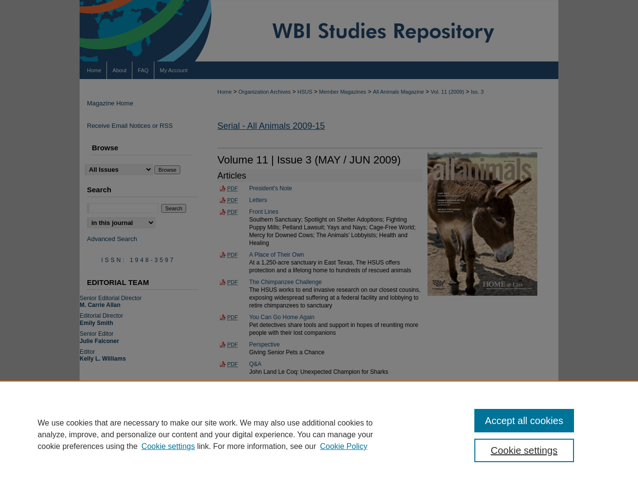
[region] (319, 434)
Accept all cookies (524, 420)
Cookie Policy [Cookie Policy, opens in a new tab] (343, 446)
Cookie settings (168, 446)
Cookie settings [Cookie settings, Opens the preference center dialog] (524, 450)
